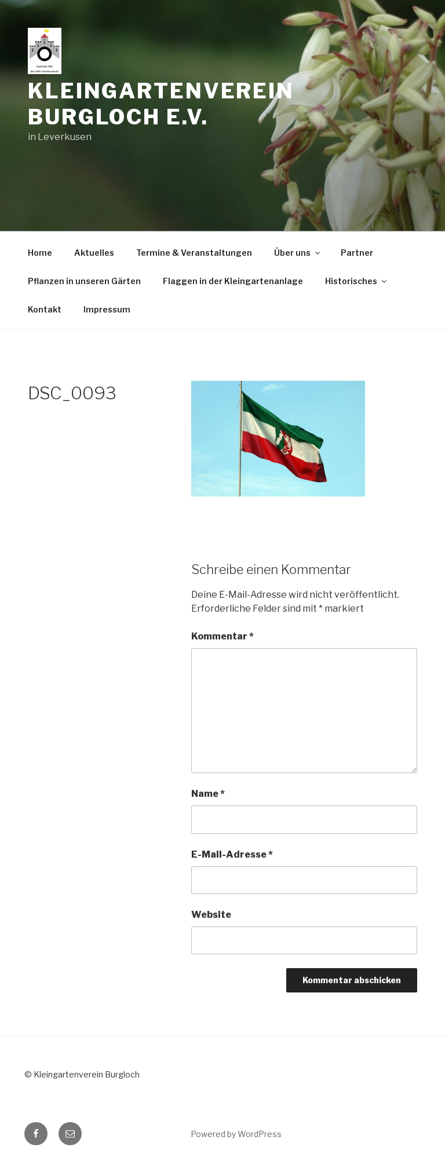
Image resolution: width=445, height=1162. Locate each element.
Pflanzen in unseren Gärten (84, 281)
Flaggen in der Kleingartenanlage (233, 281)
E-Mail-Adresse (232, 854)
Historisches (356, 281)
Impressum (106, 309)
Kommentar (222, 636)
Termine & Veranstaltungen (194, 253)
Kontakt (44, 309)
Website (211, 914)
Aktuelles (94, 253)
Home (40, 253)
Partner (357, 253)
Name (208, 793)
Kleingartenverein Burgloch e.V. (161, 104)
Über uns (298, 253)
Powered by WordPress (236, 1134)
